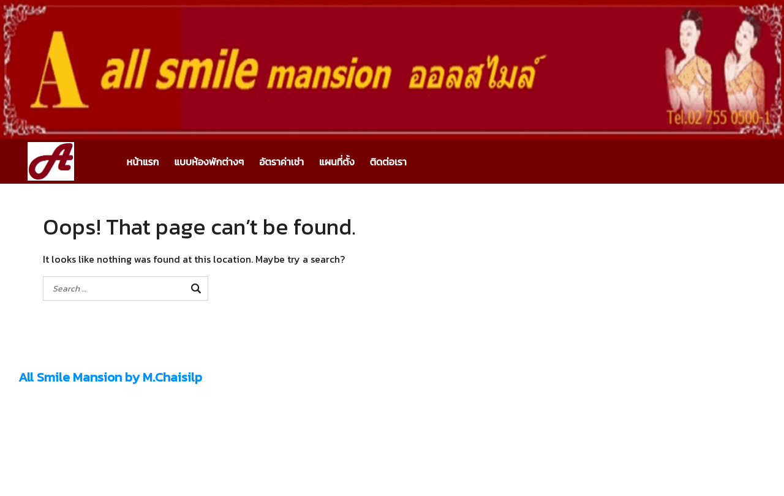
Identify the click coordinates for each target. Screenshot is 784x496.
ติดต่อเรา (388, 161)
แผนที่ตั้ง (337, 161)
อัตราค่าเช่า (281, 161)
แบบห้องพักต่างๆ (209, 161)
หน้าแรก (143, 161)
